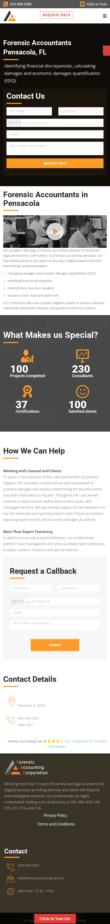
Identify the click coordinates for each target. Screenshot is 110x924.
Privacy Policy (55, 815)
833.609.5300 (17, 4)
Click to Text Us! (55, 918)
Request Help (55, 163)
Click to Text (93, 4)
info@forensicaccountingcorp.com (41, 878)
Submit (55, 645)
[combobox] (14, 123)
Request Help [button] (56, 15)
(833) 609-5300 (28, 865)
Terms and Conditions (56, 824)
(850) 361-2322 (28, 718)
